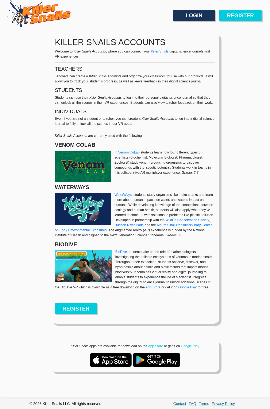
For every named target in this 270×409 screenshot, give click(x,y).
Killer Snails (160, 51)
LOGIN (194, 15)
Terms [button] (204, 404)
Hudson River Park (129, 225)
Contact (179, 404)
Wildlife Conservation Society (187, 220)
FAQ (192, 404)
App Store (153, 287)
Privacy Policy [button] (223, 404)
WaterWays (123, 194)
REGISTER (240, 15)
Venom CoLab (128, 152)
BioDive (121, 252)
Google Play (187, 287)
